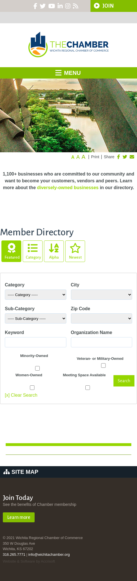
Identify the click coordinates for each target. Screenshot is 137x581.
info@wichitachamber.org (49, 554)
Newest (75, 250)
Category (33, 250)
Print (95, 157)
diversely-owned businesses (67, 187)
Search (124, 381)
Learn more (18, 517)
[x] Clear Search (21, 395)
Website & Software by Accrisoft (29, 561)
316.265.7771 (14, 554)
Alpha (54, 250)
